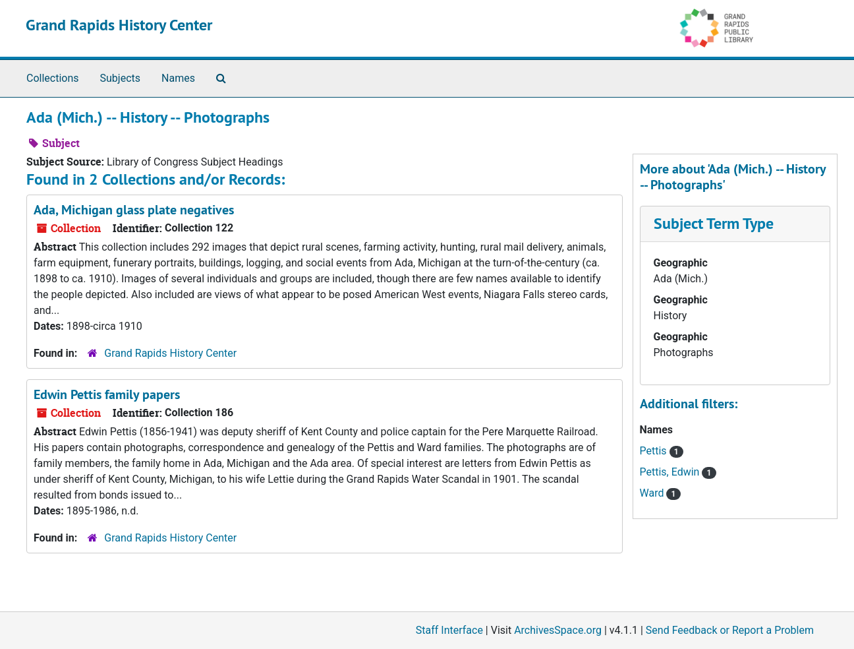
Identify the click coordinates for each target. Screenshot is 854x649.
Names (178, 78)
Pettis (654, 451)
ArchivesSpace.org (558, 630)
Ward (653, 493)
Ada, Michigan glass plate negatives (134, 209)
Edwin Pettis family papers (107, 394)
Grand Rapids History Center (119, 25)
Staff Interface (449, 630)
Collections (52, 78)
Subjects (120, 78)
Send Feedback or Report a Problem (730, 630)
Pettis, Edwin (671, 472)
